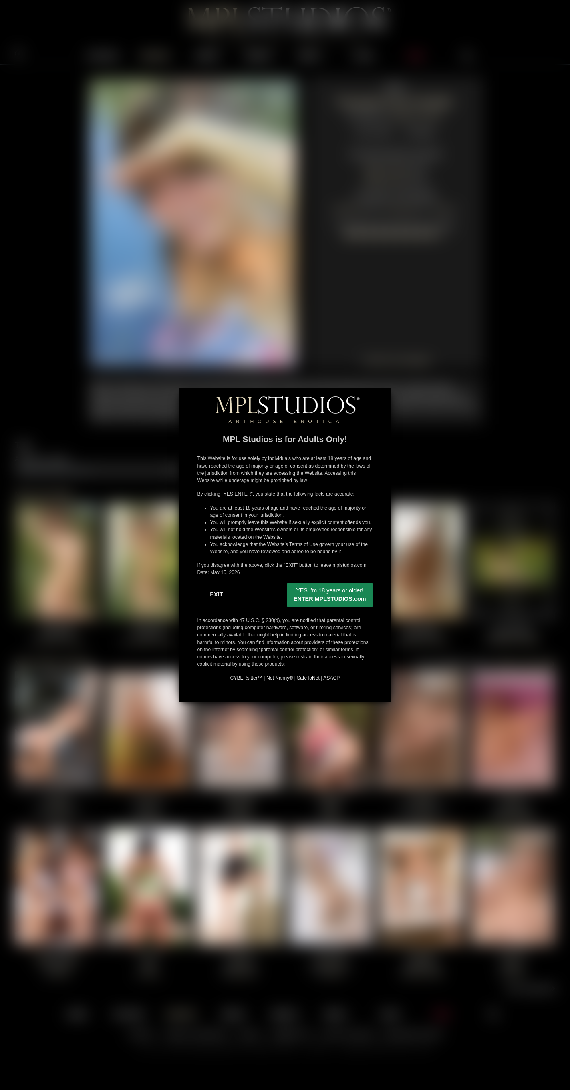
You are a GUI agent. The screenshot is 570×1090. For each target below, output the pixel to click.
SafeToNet (308, 678)
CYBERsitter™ (246, 678)
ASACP (331, 678)
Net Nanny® (279, 678)
